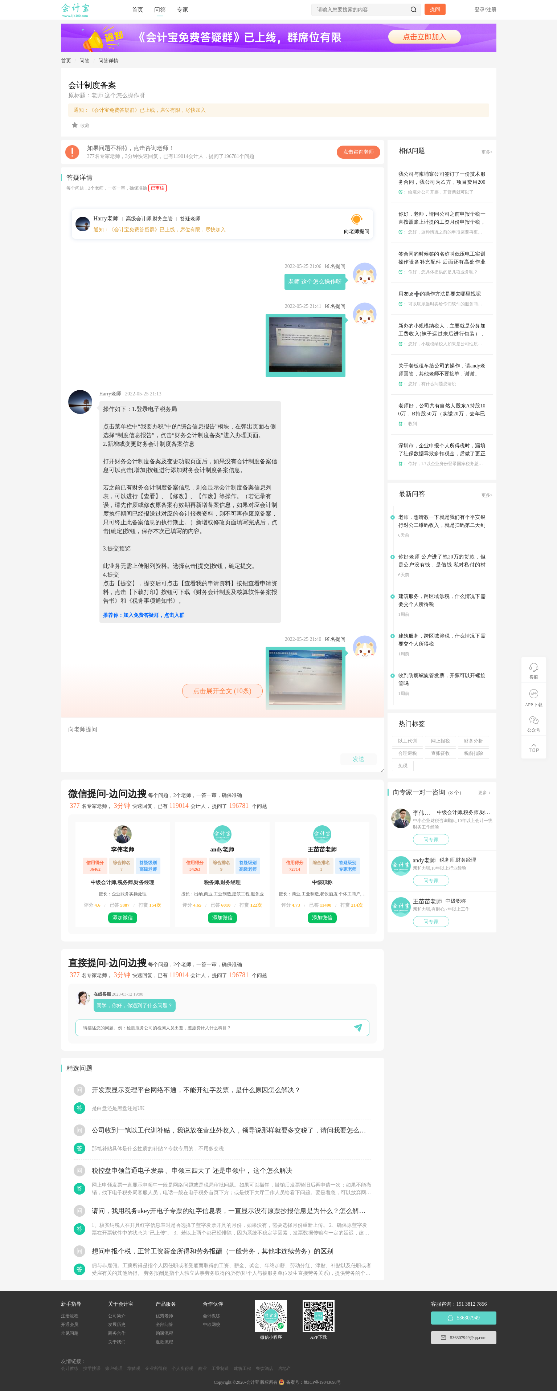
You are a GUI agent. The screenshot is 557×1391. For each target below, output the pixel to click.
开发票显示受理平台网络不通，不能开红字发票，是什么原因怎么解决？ (196, 1090)
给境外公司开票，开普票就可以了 (436, 192)
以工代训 (407, 741)
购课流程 (164, 1333)
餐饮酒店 (264, 1368)
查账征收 (440, 753)
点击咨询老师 (358, 152)
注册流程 (69, 1315)
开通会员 (69, 1324)
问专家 (431, 839)
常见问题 (69, 1333)
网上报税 (440, 741)
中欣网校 (211, 1324)
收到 (407, 423)
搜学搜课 (92, 1368)
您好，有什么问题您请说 (427, 383)
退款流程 (164, 1342)
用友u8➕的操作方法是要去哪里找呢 (439, 294)
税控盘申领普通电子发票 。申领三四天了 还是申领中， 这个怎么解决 (192, 1170)
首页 (137, 10)
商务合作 (117, 1333)
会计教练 (211, 1315)
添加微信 (122, 917)
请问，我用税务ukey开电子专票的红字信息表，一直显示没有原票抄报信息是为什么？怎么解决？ (231, 1211)
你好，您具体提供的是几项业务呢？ (438, 271)
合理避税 (407, 753)
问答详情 (108, 61)
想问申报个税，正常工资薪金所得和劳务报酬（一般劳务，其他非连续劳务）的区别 (212, 1251)
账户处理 (114, 1368)
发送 (358, 759)
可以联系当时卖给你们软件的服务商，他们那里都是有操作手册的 (466, 303)
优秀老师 (164, 1315)
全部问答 (164, 1324)
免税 (402, 765)
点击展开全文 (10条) (222, 691)
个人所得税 (182, 1368)
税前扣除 (473, 753)
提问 (435, 9)
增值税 (133, 1368)
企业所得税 (156, 1368)
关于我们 (117, 1342)
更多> (487, 152)
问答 (160, 10)
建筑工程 (242, 1368)
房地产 (284, 1368)
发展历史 (117, 1324)
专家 (182, 10)
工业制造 (220, 1368)
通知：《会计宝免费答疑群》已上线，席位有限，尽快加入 (140, 110)
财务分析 (473, 741)
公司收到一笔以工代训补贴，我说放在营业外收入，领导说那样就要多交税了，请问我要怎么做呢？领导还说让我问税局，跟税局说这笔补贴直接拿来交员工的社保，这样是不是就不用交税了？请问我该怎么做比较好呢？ (231, 1130)
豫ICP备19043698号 (322, 1382)
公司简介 (117, 1315)
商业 (202, 1368)
